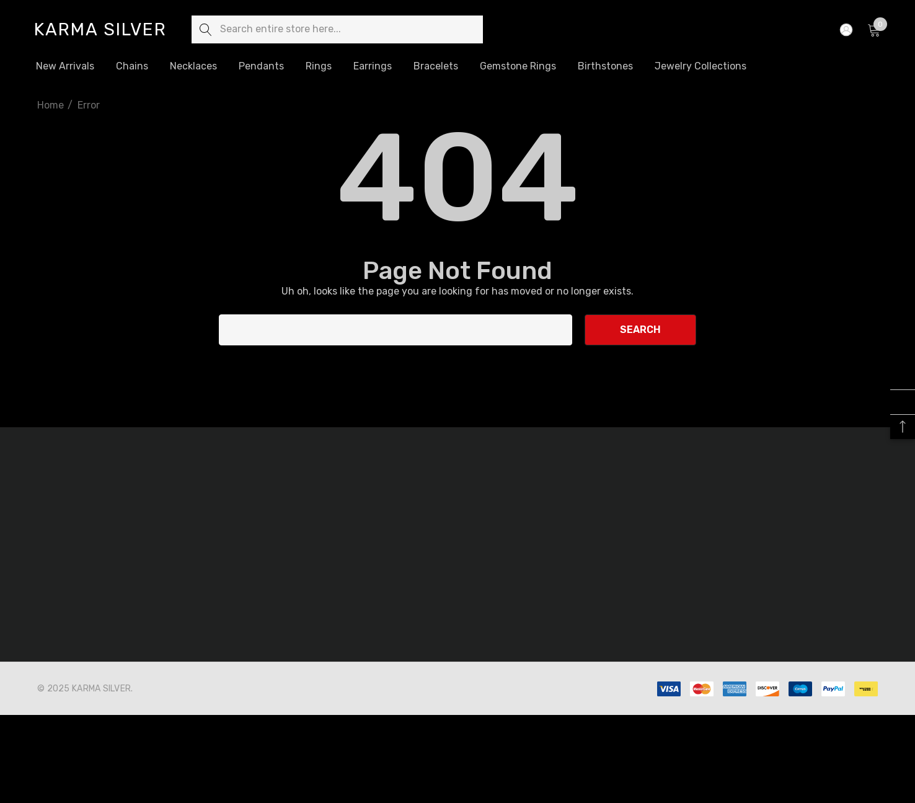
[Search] (205, 29)
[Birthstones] (605, 65)
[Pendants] (261, 66)
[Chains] (132, 67)
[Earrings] (372, 66)
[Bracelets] (435, 66)
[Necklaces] (193, 67)
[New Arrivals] (65, 66)
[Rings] (319, 67)
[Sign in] (845, 30)
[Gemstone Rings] (518, 66)
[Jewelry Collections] (700, 66)
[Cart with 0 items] (873, 30)
